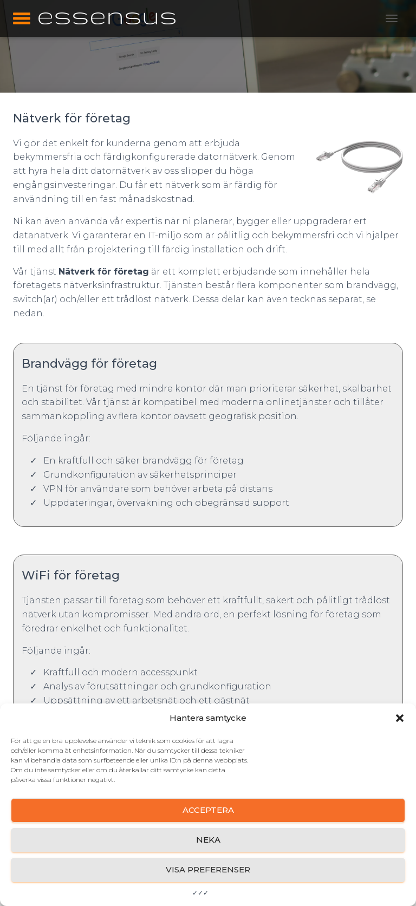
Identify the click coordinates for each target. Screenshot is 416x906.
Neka (208, 840)
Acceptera (208, 810)
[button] (399, 718)
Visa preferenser (208, 869)
